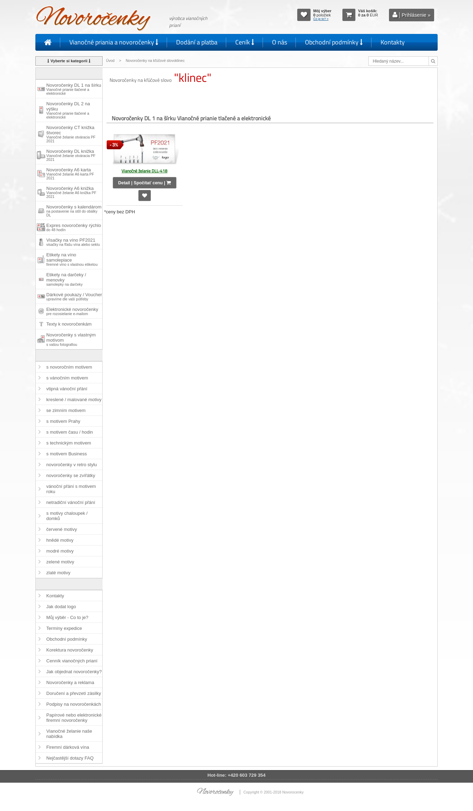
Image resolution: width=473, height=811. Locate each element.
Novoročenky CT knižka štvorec (70, 134)
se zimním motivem (65, 410)
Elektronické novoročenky (72, 311)
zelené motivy (60, 561)
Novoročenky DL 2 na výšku (68, 110)
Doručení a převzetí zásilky (73, 693)
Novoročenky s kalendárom (74, 210)
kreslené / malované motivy (74, 399)
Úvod (110, 61)
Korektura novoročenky (69, 650)
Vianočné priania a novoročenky (113, 42)
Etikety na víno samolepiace (71, 259)
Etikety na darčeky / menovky (66, 279)
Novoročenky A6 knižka (71, 192)
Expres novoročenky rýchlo (73, 227)
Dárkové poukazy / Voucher (74, 296)
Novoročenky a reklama (70, 682)
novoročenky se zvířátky (70, 475)
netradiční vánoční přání (70, 502)
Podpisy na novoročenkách (73, 704)
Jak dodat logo (61, 606)
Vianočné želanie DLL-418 (144, 171)
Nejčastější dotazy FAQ (69, 758)
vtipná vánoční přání (66, 388)
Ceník (244, 42)
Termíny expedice (64, 628)
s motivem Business (66, 453)
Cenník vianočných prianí (71, 660)
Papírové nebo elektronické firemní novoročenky (74, 717)
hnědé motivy (59, 540)
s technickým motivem (68, 443)
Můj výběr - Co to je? (67, 617)
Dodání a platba (196, 42)
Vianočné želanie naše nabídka (69, 733)
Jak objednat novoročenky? (74, 671)
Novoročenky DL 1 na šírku (73, 89)
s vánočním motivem (67, 377)
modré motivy (60, 551)
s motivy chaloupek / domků (67, 516)
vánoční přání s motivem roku (71, 489)
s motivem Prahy (63, 421)
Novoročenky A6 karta (70, 173)
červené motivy (61, 529)
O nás (279, 42)
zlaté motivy (58, 572)
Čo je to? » (321, 19)
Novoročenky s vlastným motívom (71, 339)
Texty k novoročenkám (68, 324)
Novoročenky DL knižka (70, 155)
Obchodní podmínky (334, 42)
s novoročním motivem (69, 367)
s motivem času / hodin (69, 432)
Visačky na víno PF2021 (73, 242)
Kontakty (393, 42)
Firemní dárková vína (67, 747)
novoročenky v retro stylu (71, 464)
